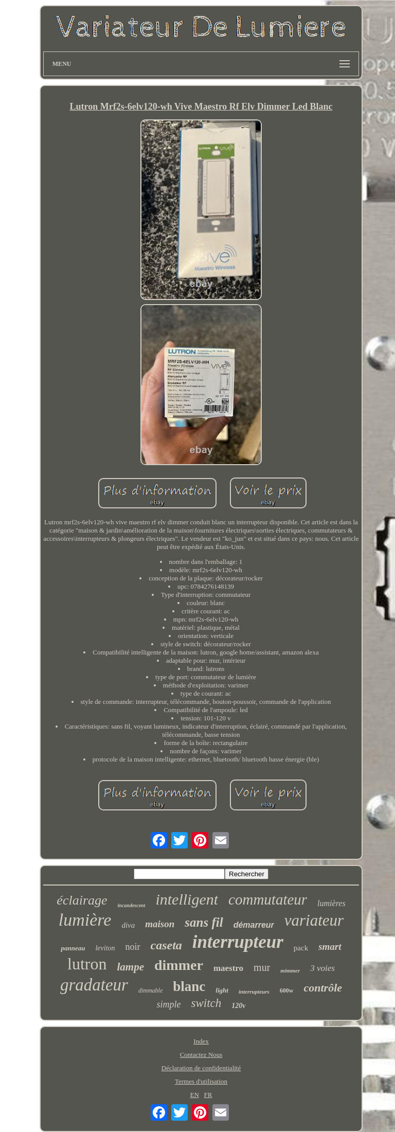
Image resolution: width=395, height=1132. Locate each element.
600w (287, 990)
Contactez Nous (201, 1054)
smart (329, 946)
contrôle (322, 987)
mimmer (290, 970)
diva (128, 925)
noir (132, 947)
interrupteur (237, 942)
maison (159, 923)
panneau (73, 948)
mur (262, 967)
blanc (189, 986)
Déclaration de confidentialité (201, 1068)
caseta (166, 945)
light (222, 990)
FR (208, 1095)
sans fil (204, 922)
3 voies (322, 968)
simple (168, 1004)
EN (194, 1095)
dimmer (178, 965)
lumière (85, 919)
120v (238, 1006)
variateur (314, 920)
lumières (331, 903)
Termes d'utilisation (201, 1081)
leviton (105, 948)
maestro (228, 968)
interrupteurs (254, 991)
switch (206, 1003)
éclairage (82, 900)
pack (301, 948)
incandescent (132, 905)
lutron (86, 963)
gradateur (94, 985)
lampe (131, 967)
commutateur (267, 899)
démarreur (254, 925)
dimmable (150, 990)
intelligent (186, 899)
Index (201, 1041)
